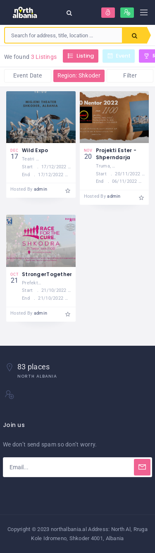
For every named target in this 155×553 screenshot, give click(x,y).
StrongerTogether (47, 274)
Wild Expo (35, 150)
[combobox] (63, 35)
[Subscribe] (142, 467)
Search (134, 35)
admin (40, 189)
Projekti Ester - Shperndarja (116, 154)
